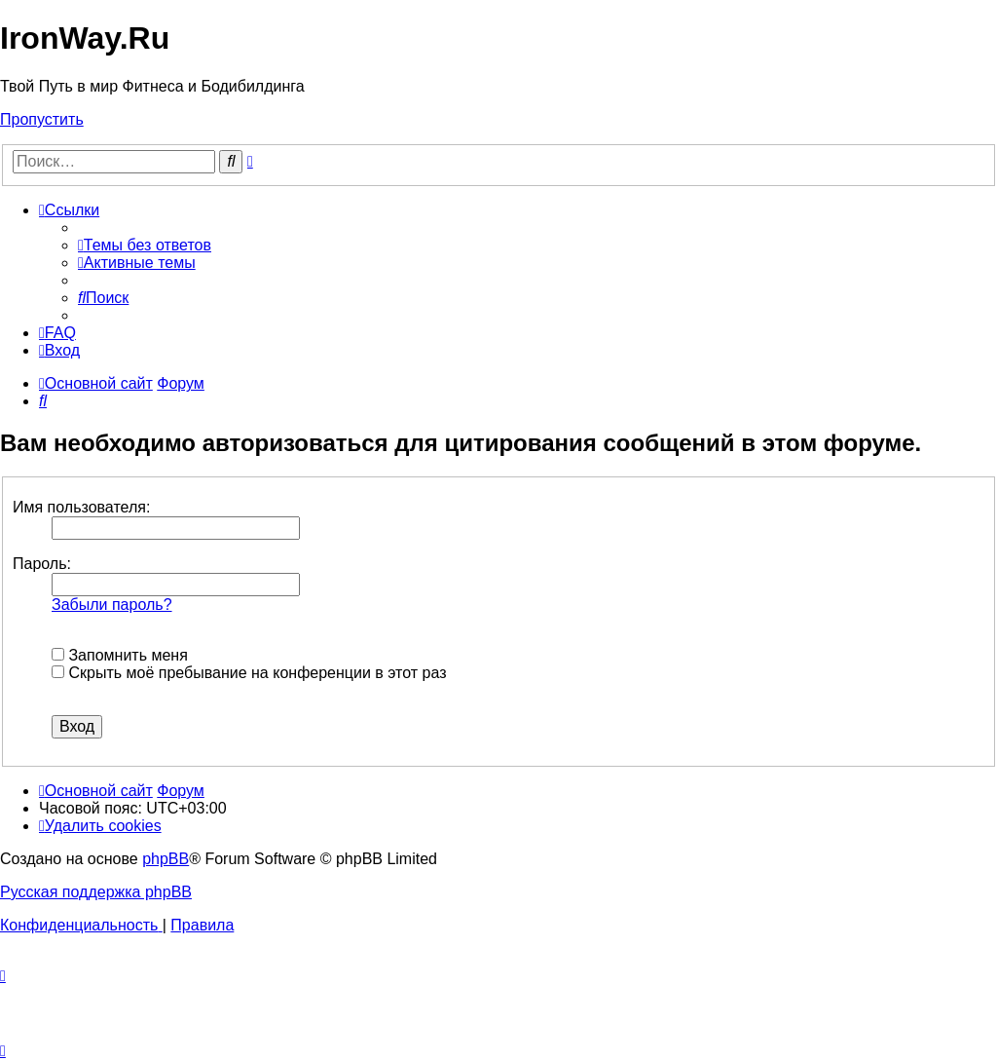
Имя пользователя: (81, 507)
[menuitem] (144, 245)
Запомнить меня (120, 655)
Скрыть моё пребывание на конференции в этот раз (249, 672)
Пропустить (42, 119)
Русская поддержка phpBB (96, 892)
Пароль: (42, 563)
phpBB (165, 859)
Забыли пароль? (112, 604)
